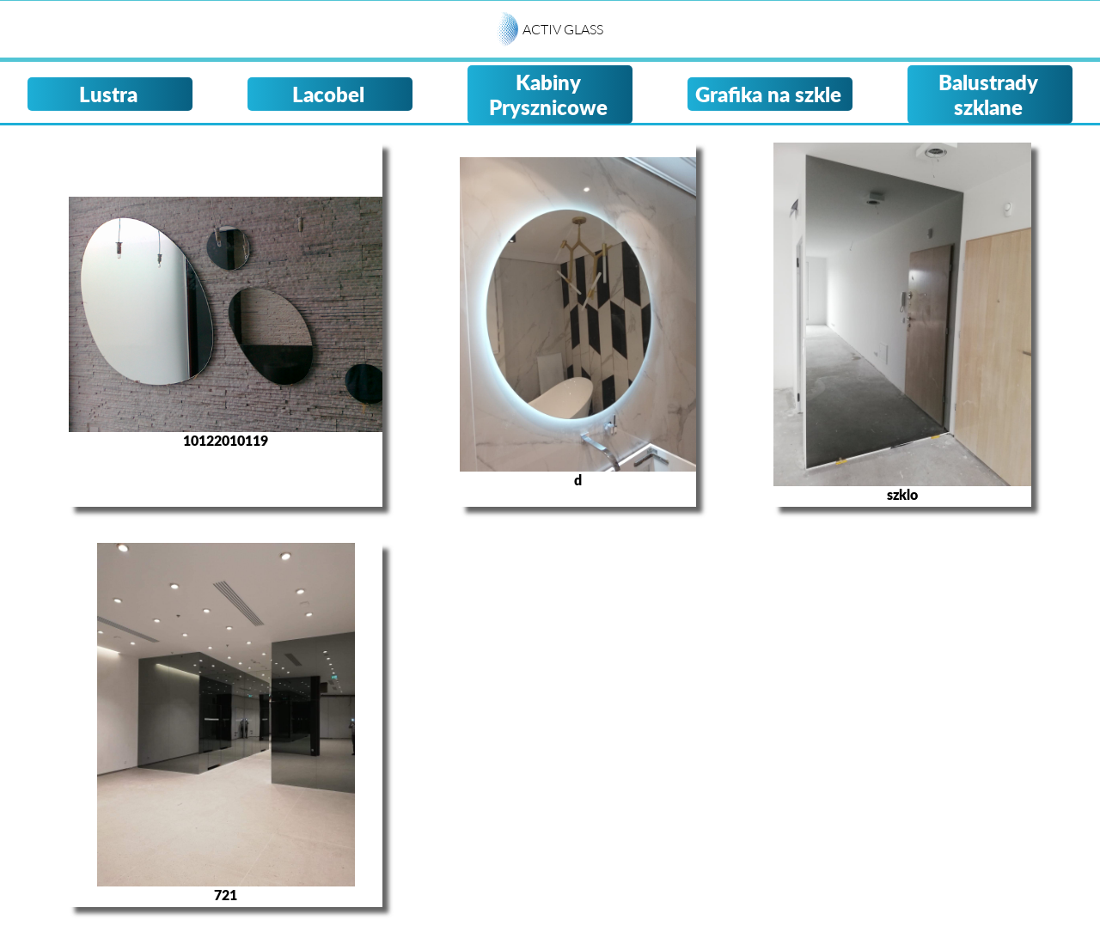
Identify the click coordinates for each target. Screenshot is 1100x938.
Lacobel (328, 94)
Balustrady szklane (988, 94)
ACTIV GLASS (562, 29)
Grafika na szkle (768, 94)
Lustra (108, 94)
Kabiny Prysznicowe (548, 94)
